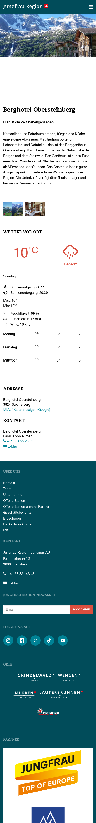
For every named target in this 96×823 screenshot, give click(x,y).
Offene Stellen (14, 500)
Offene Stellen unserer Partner (26, 506)
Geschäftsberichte (17, 512)
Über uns (11, 472)
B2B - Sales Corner (17, 524)
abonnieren (81, 609)
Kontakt (9, 483)
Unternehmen (13, 495)
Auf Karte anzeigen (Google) (26, 409)
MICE (7, 530)
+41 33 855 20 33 (18, 441)
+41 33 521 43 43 (18, 574)
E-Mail (10, 446)
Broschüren (12, 518)
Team (7, 489)
